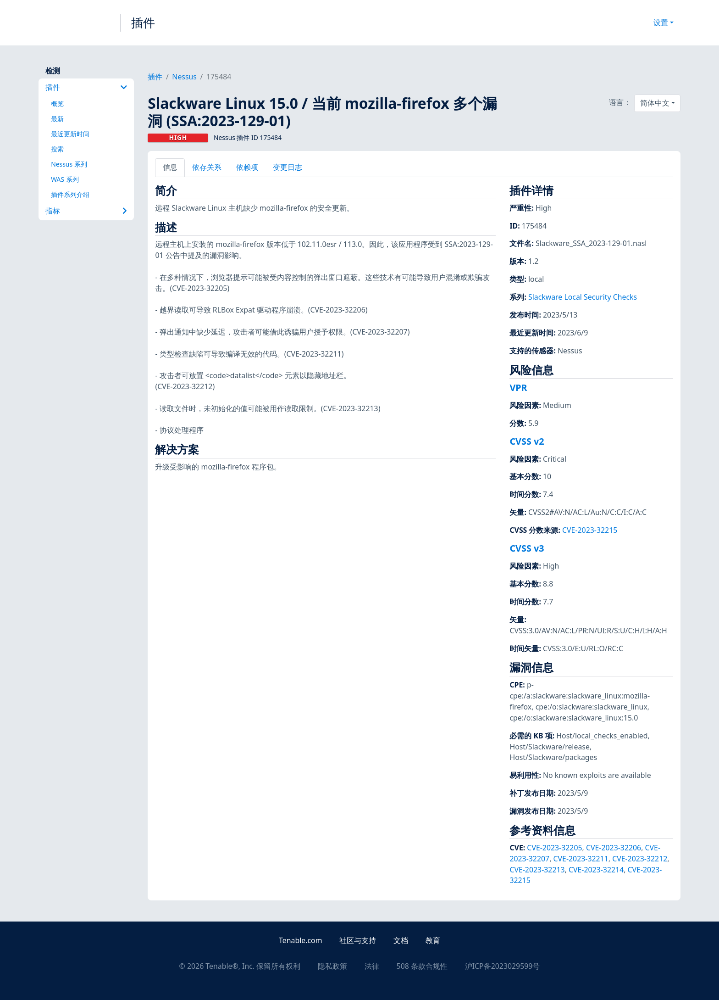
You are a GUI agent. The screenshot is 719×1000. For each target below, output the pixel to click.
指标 (86, 211)
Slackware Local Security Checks (582, 297)
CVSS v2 (526, 441)
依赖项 (247, 167)
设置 (660, 22)
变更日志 (287, 167)
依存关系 (206, 167)
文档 (400, 940)
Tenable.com (300, 940)
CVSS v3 (526, 548)
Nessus (184, 77)
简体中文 (654, 103)
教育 (433, 940)
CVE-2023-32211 (580, 859)
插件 (143, 22)
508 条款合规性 (422, 966)
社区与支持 (357, 940)
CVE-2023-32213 (536, 870)
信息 (170, 167)
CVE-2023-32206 (613, 848)
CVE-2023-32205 (554, 848)
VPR (518, 387)
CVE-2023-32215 (589, 530)
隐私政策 (332, 966)
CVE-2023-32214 (596, 870)
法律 (372, 966)
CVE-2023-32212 (639, 859)
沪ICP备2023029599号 (502, 966)
